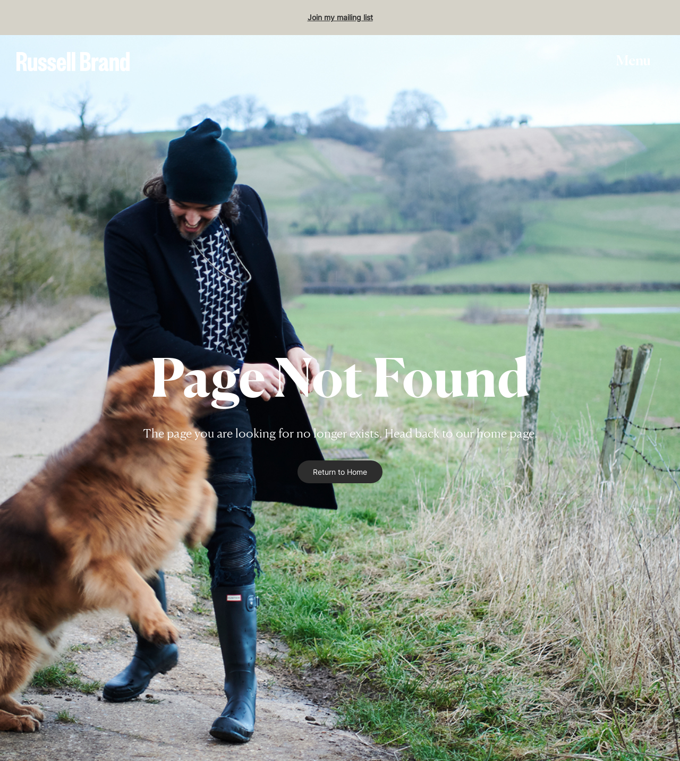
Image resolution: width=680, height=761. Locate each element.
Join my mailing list (340, 17)
